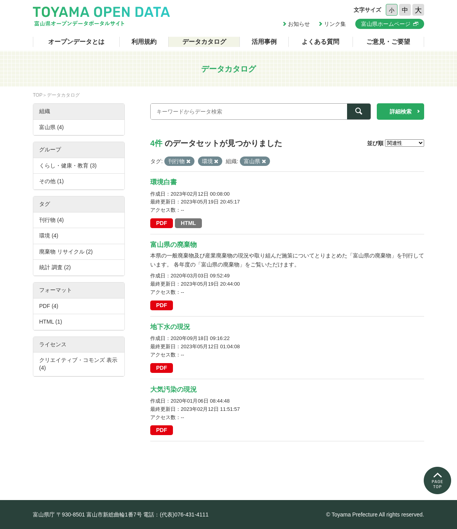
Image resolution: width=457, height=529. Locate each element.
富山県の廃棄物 (173, 244)
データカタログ (204, 41)
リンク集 (335, 24)
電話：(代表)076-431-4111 (176, 514)
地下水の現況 (170, 327)
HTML (188, 223)
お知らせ (299, 24)
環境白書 (163, 182)
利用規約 (144, 41)
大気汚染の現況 (173, 389)
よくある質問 (320, 41)
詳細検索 (401, 111)
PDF (161, 223)
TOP (37, 95)
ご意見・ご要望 (388, 41)
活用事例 (264, 41)
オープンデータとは (76, 41)
